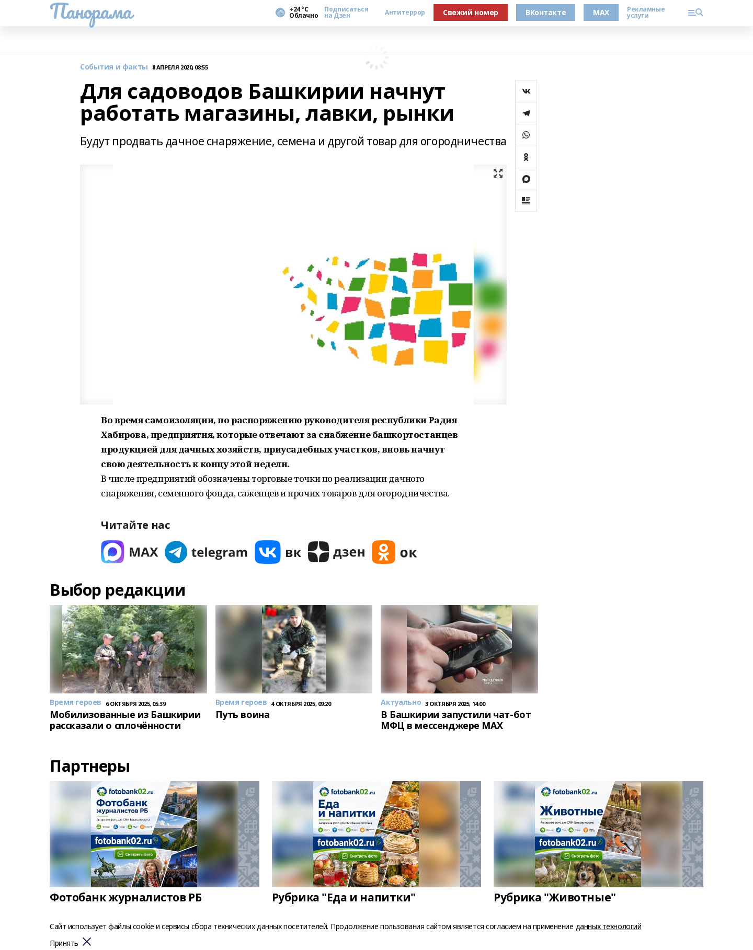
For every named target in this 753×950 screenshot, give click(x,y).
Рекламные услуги (646, 12)
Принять (64, 943)
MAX (601, 12)
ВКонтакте (546, 12)
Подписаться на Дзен (346, 12)
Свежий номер (470, 12)
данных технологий (609, 926)
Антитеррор (405, 12)
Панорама (91, 11)
